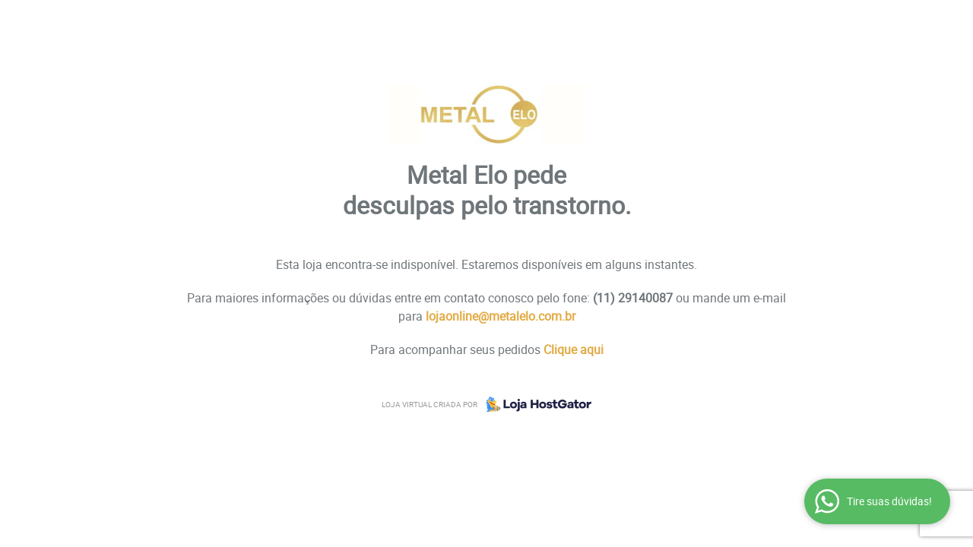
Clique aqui (574, 349)
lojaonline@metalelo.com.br (500, 316)
